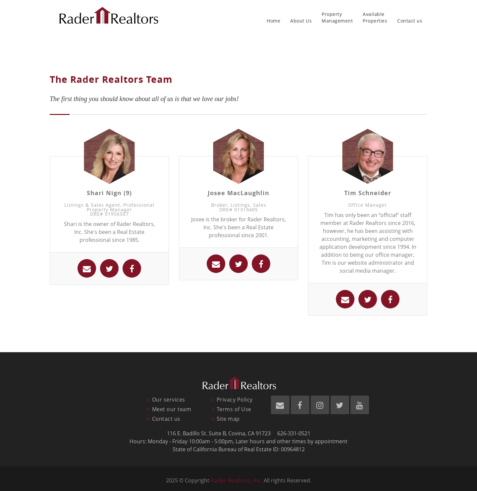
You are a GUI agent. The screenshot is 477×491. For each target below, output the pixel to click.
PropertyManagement (337, 17)
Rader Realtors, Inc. (236, 480)
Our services (168, 399)
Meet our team (171, 409)
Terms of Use (234, 409)
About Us (301, 17)
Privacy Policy (235, 399)
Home (273, 17)
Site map (228, 418)
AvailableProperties (375, 17)
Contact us (409, 17)
